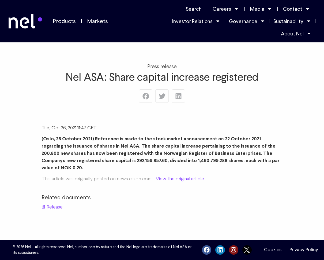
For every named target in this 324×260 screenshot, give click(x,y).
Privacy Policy (303, 249)
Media (261, 8)
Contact (296, 8)
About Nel (296, 33)
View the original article (180, 178)
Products (64, 21)
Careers (226, 8)
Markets (97, 21)
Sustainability (292, 21)
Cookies (272, 249)
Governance (247, 21)
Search (194, 8)
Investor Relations (196, 21)
